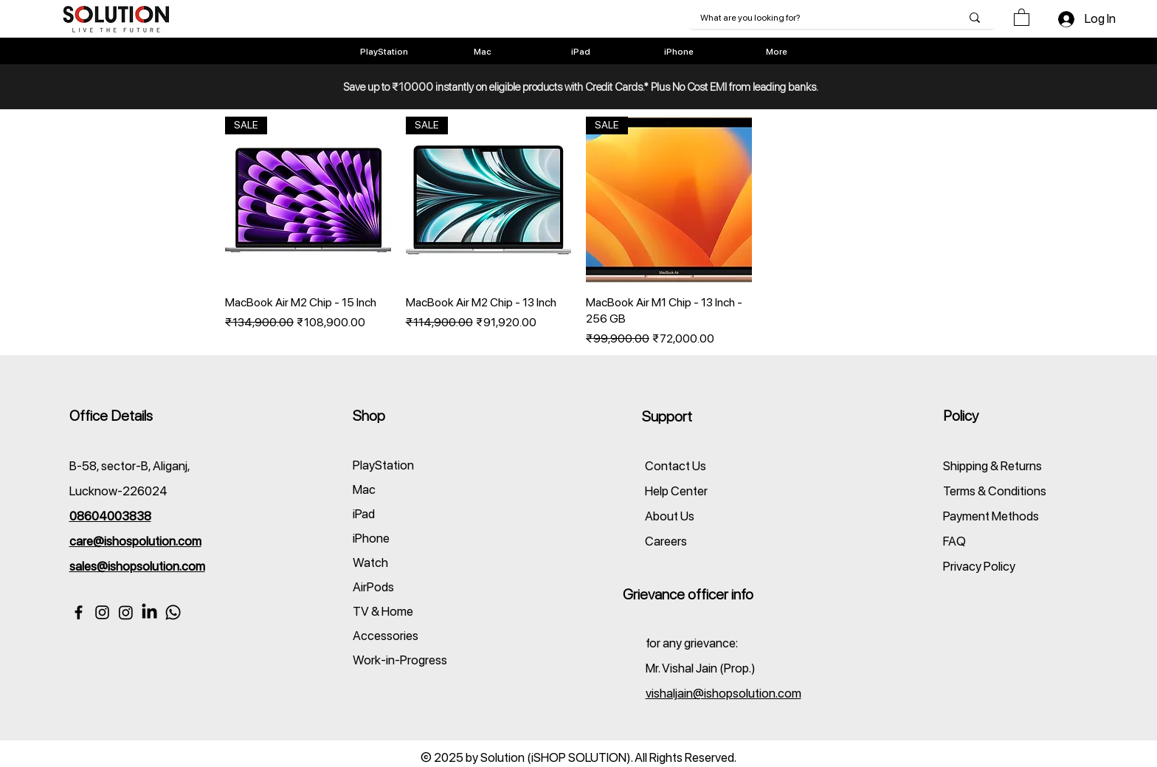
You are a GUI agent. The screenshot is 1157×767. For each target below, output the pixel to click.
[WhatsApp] (173, 612)
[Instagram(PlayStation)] (126, 612)
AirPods (373, 586)
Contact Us (675, 465)
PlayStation (383, 465)
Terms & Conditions (994, 491)
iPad (364, 513)
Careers (666, 541)
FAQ (954, 541)
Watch (370, 562)
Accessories (385, 635)
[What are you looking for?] (819, 18)
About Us (669, 516)
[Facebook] (78, 612)
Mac (364, 489)
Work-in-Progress (400, 660)
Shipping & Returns (992, 465)
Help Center (676, 491)
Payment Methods (992, 516)
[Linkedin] (149, 612)
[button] (1021, 16)
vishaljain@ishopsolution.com (723, 693)
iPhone (371, 538)
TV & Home (383, 611)
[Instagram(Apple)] (102, 612)
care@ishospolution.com (135, 541)
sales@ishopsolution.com (137, 566)
